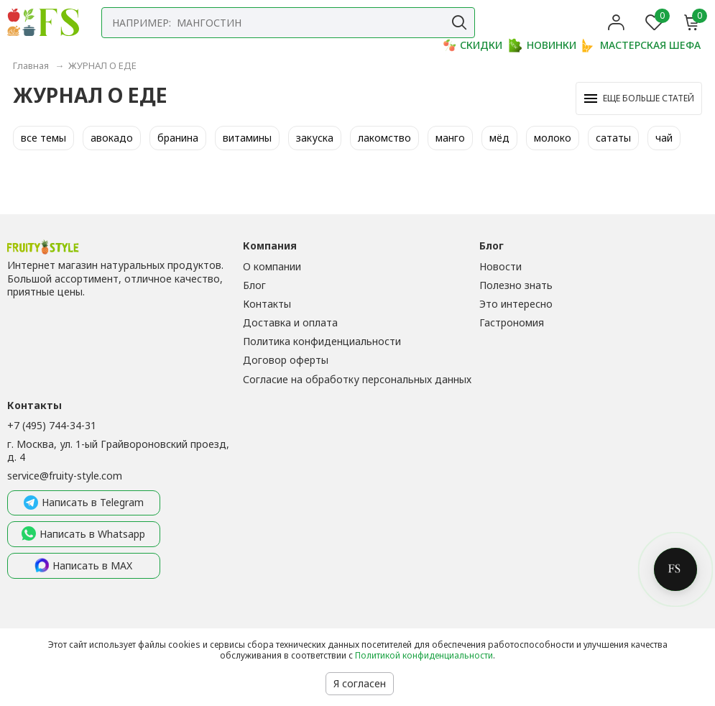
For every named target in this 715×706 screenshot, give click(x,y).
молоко (552, 138)
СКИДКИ (472, 45)
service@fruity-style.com (64, 475)
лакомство (384, 138)
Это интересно (516, 304)
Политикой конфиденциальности (424, 655)
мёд (499, 138)
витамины (247, 138)
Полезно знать (516, 285)
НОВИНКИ (542, 45)
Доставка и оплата (290, 322)
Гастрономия (511, 322)
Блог (254, 285)
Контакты (267, 304)
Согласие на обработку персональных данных (357, 379)
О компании (272, 266)
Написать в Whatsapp (83, 534)
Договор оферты (285, 360)
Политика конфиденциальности (322, 341)
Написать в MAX (83, 566)
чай (664, 138)
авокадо (112, 138)
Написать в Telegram (84, 503)
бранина (177, 138)
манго (450, 138)
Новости (500, 266)
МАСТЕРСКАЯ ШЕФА (641, 45)
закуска (314, 138)
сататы (613, 138)
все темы (43, 138)
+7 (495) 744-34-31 (51, 425)
